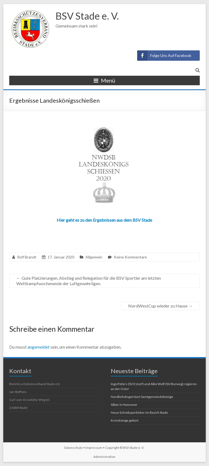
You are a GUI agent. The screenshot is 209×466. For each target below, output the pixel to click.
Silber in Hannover (124, 405)
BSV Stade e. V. (87, 16)
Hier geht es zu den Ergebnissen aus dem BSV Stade (104, 220)
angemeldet (38, 346)
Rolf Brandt (26, 257)
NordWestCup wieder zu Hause (160, 305)
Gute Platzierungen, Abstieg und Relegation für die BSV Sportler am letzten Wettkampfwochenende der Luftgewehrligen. (88, 280)
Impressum (93, 448)
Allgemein (93, 257)
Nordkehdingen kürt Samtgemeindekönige (142, 397)
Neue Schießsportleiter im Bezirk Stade (139, 412)
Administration (104, 457)
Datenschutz (73, 448)
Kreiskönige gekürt (125, 420)
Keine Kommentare (130, 257)
